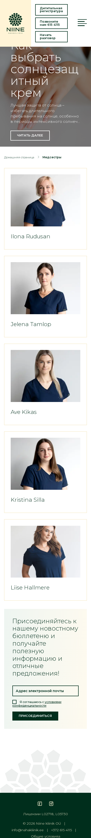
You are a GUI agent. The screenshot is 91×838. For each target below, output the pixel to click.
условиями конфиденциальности (36, 703)
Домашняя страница (19, 157)
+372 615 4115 (61, 830)
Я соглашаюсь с (36, 703)
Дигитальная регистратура (51, 9)
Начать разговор (48, 36)
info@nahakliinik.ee (28, 830)
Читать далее (30, 135)
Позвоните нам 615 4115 (50, 23)
